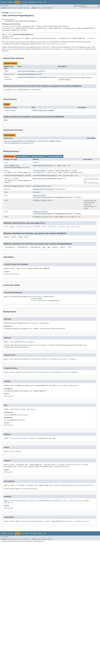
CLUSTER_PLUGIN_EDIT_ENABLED (43, 110)
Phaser (43, 200)
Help (44, 2)
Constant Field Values (11, 274)
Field (15, 8)
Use (22, 2)
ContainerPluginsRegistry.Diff (30, 74)
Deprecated (33, 2)
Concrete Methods (55, 156)
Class (6, 182)
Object (11, 36)
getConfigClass (38, 178)
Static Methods (22, 156)
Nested (9, 8)
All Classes (4, 5)
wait (68, 226)
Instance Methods (38, 156)
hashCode (36, 226)
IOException (73, 385)
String (12, 110)
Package (11, 2)
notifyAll (52, 226)
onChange (36, 189)
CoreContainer (30, 141)
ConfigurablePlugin (53, 178)
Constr (20, 8)
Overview (4, 2)
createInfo (37, 175)
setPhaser (36, 200)
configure (36, 170)
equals (12, 226)
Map (11, 165)
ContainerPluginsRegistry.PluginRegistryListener (37, 77)
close (35, 162)
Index (40, 2)
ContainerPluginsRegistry (14, 141)
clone (6, 226)
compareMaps (37, 165)
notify (44, 226)
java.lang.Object (7, 19)
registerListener (39, 195)
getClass (28, 226)
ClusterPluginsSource (12, 143)
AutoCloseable (16, 26)
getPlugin (36, 186)
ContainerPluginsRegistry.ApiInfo (31, 71)
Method (26, 8)
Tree (26, 2)
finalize (19, 226)
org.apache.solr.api (15, 12)
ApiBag (51, 141)
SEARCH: (76, 6)
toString (61, 226)
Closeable (6, 26)
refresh (36, 192)
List (64, 175)
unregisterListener (40, 211)
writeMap (36, 217)
